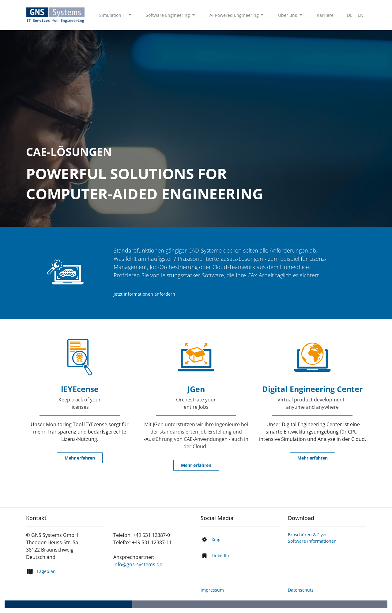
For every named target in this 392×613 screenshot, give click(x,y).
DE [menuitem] (349, 15)
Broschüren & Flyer (307, 534)
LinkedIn (220, 556)
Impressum (212, 590)
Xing (216, 539)
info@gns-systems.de (137, 564)
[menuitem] (325, 15)
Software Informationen (312, 541)
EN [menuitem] (361, 15)
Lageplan (46, 571)
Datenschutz (301, 590)
